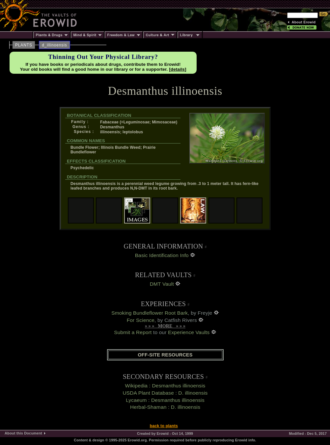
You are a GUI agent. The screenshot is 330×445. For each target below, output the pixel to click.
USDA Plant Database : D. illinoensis (165, 393)
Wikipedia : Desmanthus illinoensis (165, 385)
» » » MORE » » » (165, 326)
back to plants (164, 426)
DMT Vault (162, 284)
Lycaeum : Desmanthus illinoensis (165, 400)
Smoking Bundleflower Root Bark (149, 313)
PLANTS (23, 45)
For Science (140, 320)
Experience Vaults (188, 332)
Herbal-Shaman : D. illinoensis (165, 407)
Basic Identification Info (162, 255)
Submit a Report (132, 332)
